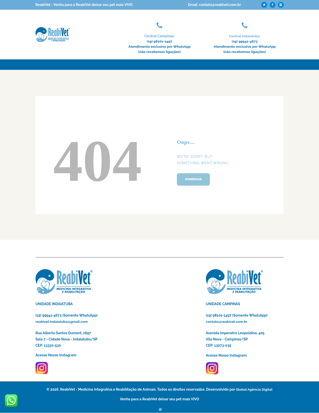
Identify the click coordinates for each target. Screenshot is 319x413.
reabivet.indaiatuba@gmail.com (61, 322)
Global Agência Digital (254, 389)
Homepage (194, 180)
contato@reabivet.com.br (227, 322)
